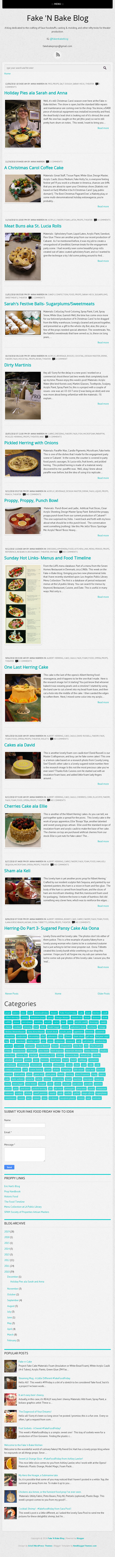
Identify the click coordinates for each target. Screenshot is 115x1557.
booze (70, 356)
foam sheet (79, 1036)
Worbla (96, 1055)
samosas (9, 1093)
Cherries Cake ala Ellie (25, 806)
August (11, 1306)
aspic (36, 1060)
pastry (8, 1088)
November (12, 1288)
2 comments (56, 161)
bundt (67, 919)
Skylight (33, 1055)
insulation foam (38, 1017)
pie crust (58, 1088)
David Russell (84, 736)
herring (69, 1074)
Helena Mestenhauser (15, 1031)
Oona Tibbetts (39, 922)
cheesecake (36, 1065)
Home (7, 73)
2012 (7, 1260)
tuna (44, 1098)
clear (77, 1065)
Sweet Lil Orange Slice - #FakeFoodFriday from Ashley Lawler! (51, 1458)
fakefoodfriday (41, 1012)
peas (16, 1088)
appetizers (78, 1031)
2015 (7, 1243)
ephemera (62, 549)
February (11, 1340)
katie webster (18, 1079)
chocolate (9, 1036)
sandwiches (101, 1041)
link (86, 549)
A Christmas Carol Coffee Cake (33, 167)
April (9, 1329)
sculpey (19, 1093)
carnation (93, 1060)
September (13, 1300)
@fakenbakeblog (59, 38)
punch (8, 494)
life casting (58, 1079)
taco (29, 1098)
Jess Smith (43, 1050)
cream (48, 1069)
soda (60, 1093)
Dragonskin (66, 1046)
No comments (33, 494)
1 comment (61, 359)
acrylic (52, 220)
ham (98, 861)
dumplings (66, 1069)
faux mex (90, 1069)
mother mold (33, 1041)
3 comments (55, 436)
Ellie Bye (97, 797)
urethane (92, 1027)
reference (10, 552)
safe (79, 1041)
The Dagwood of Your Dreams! (35, 1411)
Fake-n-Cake (25, 1361)
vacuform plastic (67, 1098)
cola (97, 1065)
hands (61, 1074)
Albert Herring (55, 658)
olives (57, 1083)
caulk (73, 658)
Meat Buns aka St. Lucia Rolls (32, 226)
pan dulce (77, 1083)
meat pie (99, 1079)
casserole (100, 1031)
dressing (59, 433)
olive (50, 1083)
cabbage (82, 1060)
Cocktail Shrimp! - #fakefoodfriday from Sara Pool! (45, 1508)
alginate (18, 1060)
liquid (98, 491)
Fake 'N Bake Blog (57, 18)
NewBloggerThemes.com (85, 1545)
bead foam (55, 1060)
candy (51, 294)
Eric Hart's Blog (12, 1186)
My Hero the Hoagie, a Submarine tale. (38, 1475)
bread (65, 1060)
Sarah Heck (79, 83)
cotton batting (36, 1069)
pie (50, 1088)
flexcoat (100, 1069)
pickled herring (14, 436)
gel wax (89, 1036)
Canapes (30, 1046)
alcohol (8, 1060)
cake (66, 658)
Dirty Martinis (17, 365)
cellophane (10, 1065)
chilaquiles (59, 1065)
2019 (7, 1231)
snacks (52, 1093)
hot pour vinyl (102, 1036)
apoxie (28, 1060)
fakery (60, 220)
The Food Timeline (14, 1201)
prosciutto (81, 1088)
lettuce (47, 1079)
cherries (81, 797)
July (9, 1311)
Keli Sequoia (57, 1050)
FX (86, 1046)
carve (51, 433)
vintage (54, 552)
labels (39, 1079)
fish (80, 433)
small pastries (40, 1093)
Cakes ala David (19, 745)
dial (43, 1036)
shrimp (28, 1093)
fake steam (79, 1069)
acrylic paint (65, 1031)
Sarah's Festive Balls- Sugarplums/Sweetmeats (49, 303)
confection (61, 294)
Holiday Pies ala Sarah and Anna (35, 93)
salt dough (66, 83)
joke (7, 1079)
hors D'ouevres (82, 1074)
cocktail (79, 356)
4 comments (103, 220)
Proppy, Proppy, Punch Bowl (31, 500)
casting (24, 1017)
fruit (36, 1027)
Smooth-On (77, 1017)
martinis (77, 1079)
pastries (98, 1083)
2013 (7, 1254)
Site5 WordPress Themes (40, 1545)
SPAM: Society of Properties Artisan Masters (26, 1212)
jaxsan (27, 922)
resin (38, 359)
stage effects (87, 1093)
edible (8, 1022)
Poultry (103, 1050)
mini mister (31, 1083)
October (11, 1294)
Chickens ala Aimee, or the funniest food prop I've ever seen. (50, 1492)
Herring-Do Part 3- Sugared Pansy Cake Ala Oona (51, 928)
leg (6, 1041)
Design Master (92, 356)
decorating (34, 1036)
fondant (8, 1074)
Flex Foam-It (96, 1046)
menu (91, 549)
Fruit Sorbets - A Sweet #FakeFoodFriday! (40, 1428)
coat (84, 1065)
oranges (66, 1083)
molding (38, 1022)
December (12, 1276)
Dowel (55, 1046)
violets (45, 739)
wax (42, 436)
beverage (61, 356)
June (9, 1317)
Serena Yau (22, 1055)
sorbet (68, 1093)
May (9, 1323)
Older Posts (104, 993)
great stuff (38, 1074)
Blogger (80, 1538)
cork (89, 797)
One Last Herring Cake (26, 667)
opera (98, 658)
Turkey (60, 1055)
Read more (103, 128)
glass (29, 1074)
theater (89, 83)
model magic (54, 1027)
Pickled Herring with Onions (31, 442)
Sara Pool (9, 1055)
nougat (42, 1083)
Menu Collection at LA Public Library (23, 1206)
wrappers (19, 1046)
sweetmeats (11, 297)
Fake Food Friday (68, 1012)
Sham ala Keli (17, 870)
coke (91, 1065)
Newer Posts (11, 993)
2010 (7, 1271)
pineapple (69, 1088)
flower (68, 1036)
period (98, 549)
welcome (97, 1098)
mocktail (23, 359)
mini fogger (18, 1083)
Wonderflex (86, 1055)
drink (104, 356)
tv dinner (53, 1098)
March (10, 1334)
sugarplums (101, 294)
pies (50, 83)
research (22, 552)
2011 (7, 1266)
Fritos (8, 1050)
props (56, 83)
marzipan (88, 1079)
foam (67, 220)
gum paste (50, 1074)
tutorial (8, 1046)
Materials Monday (74, 1050)
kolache (29, 1079)
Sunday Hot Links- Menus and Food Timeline (47, 558)
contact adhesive (12, 1069)
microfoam (89, 433)
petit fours (25, 1088)
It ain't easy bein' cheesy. (31, 1395)
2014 (7, 1248)
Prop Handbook (12, 1191)
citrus (69, 1065)
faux (15, 359)
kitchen (79, 549)
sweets (21, 1098)
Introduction (19, 1050)
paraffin (100, 433)
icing (94, 1074)
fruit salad (19, 1074)
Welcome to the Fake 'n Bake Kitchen (23, 1445)
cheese (8, 1027)
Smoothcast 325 (47, 1055)
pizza (50, 1041)
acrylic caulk (81, 1022)
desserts (96, 1017)
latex (73, 220)
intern (102, 1074)
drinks (56, 1069)
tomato (37, 1098)
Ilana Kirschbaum (14, 922)
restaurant (34, 552)
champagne (23, 1065)
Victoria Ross (72, 1055)
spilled (77, 1093)
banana (44, 1060)
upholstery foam (78, 1027)
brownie (89, 1031)
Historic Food (11, 1196)
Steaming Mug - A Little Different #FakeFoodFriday (44, 1378)
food (71, 294)
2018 (7, 1237)
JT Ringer (31, 1050)
